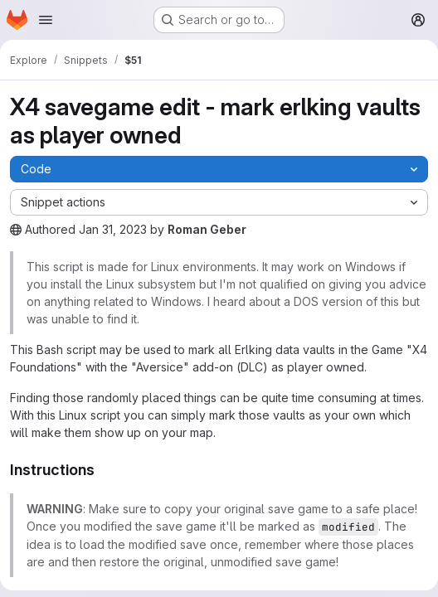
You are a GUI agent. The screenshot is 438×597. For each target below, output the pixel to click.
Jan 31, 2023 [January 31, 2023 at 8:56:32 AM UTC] (113, 229)
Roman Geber (207, 229)
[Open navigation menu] (45, 20)
